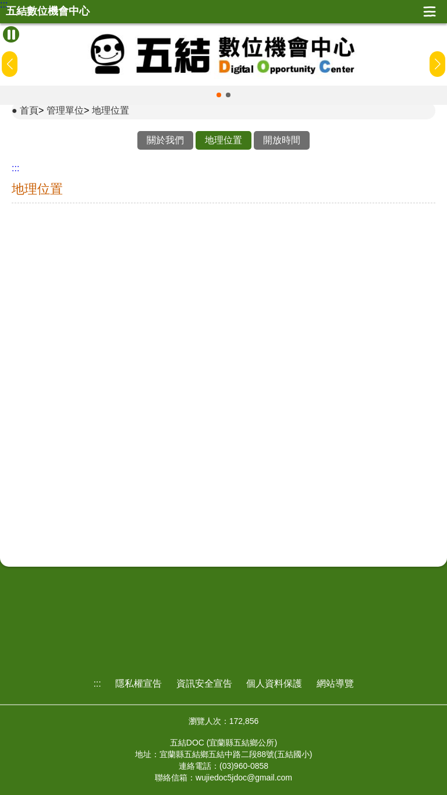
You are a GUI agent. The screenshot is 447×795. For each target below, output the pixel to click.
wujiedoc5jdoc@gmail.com (244, 777)
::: (4, 4)
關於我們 (165, 140)
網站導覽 (335, 683)
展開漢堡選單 (429, 11)
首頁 (29, 110)
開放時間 (281, 140)
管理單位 (65, 110)
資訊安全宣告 (204, 683)
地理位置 (110, 110)
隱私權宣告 (138, 683)
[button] (219, 95)
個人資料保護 (274, 683)
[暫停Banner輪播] (11, 34)
